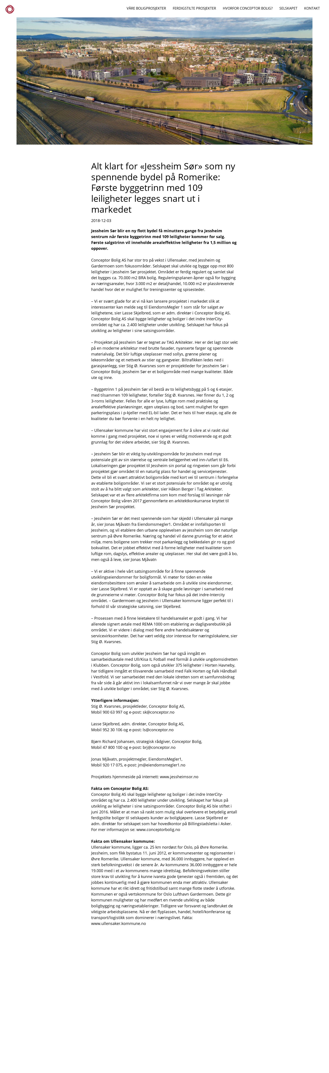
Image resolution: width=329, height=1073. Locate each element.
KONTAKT (312, 8)
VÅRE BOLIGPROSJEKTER (146, 8)
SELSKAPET (288, 8)
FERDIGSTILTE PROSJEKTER (194, 8)
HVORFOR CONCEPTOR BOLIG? (248, 8)
